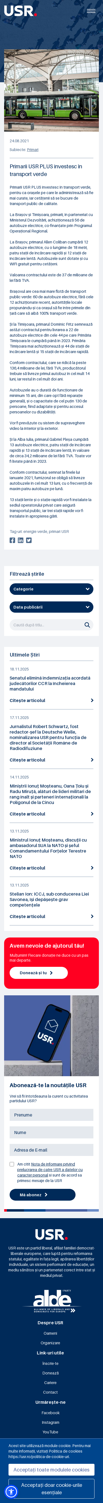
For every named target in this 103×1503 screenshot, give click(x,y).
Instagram (50, 1422)
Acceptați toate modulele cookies (51, 1470)
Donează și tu (36, 972)
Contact (50, 1392)
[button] (11, 1492)
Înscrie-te (50, 1363)
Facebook (50, 1412)
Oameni (50, 1333)
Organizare (50, 1342)
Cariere (50, 1382)
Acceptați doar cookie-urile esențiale (51, 1488)
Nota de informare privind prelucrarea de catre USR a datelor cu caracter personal (50, 1169)
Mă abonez (33, 1194)
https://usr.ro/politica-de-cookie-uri (39, 1456)
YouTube (50, 1432)
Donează (50, 1373)
